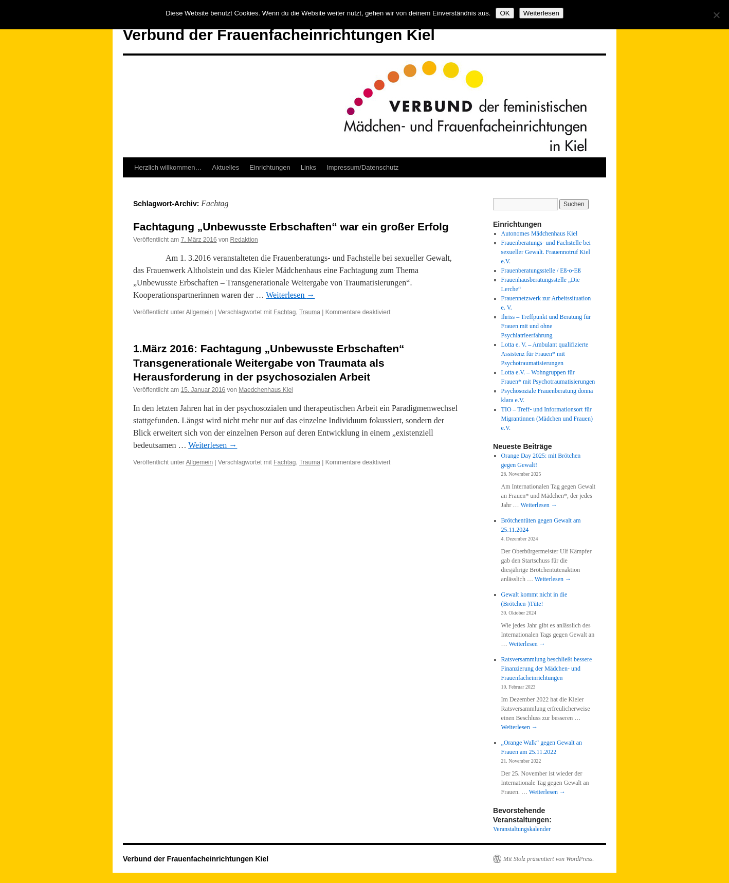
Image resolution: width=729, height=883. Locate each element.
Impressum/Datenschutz (362, 167)
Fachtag (285, 312)
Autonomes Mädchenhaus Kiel (539, 233)
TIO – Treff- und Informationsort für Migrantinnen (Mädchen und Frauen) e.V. (547, 418)
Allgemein (199, 312)
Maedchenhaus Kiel (266, 389)
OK (504, 13)
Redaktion (244, 239)
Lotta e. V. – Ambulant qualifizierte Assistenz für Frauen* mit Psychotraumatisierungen (545, 354)
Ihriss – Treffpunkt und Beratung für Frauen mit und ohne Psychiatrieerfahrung (546, 326)
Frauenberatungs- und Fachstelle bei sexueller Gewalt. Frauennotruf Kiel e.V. (546, 252)
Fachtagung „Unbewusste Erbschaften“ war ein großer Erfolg (291, 226)
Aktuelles (225, 167)
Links (308, 167)
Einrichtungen (269, 167)
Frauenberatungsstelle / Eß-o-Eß (541, 270)
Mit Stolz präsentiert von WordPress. (548, 858)
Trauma (309, 312)
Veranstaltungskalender (522, 829)
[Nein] (716, 15)
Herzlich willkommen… (168, 167)
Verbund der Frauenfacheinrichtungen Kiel (279, 34)
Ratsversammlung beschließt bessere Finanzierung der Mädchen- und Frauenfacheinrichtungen (546, 668)
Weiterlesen (290, 295)
